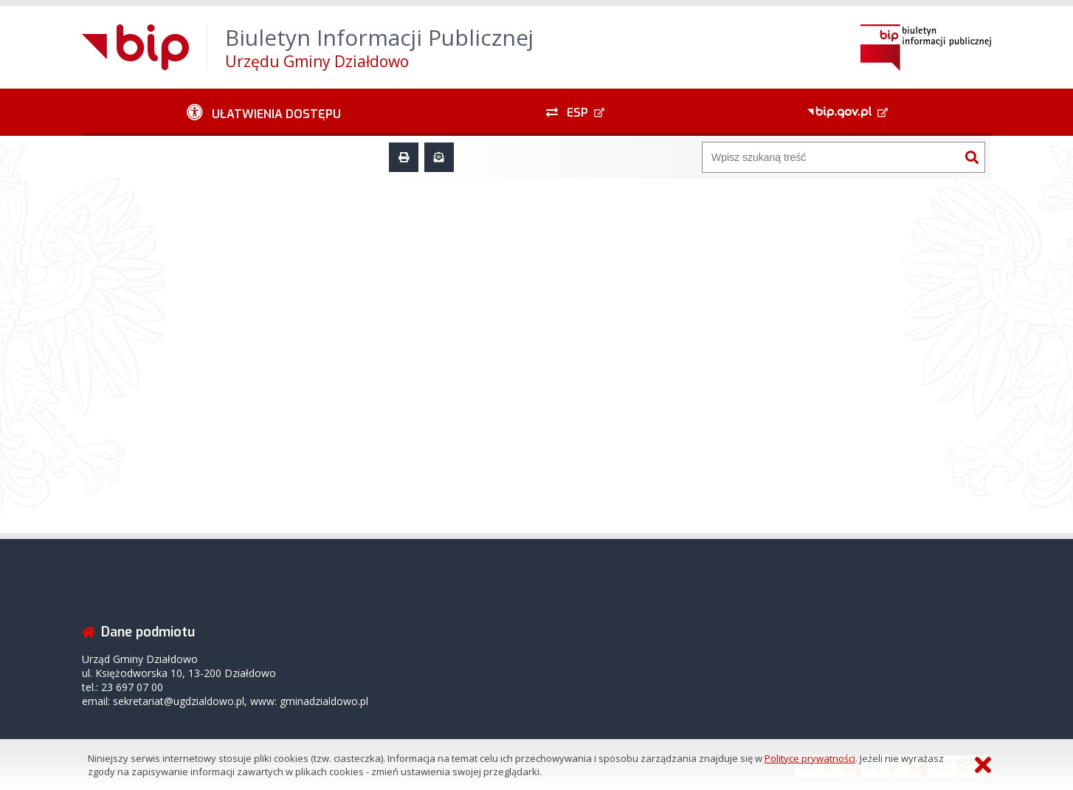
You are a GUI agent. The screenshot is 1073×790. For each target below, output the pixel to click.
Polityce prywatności (810, 758)
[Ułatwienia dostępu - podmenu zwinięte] (264, 112)
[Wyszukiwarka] (831, 157)
